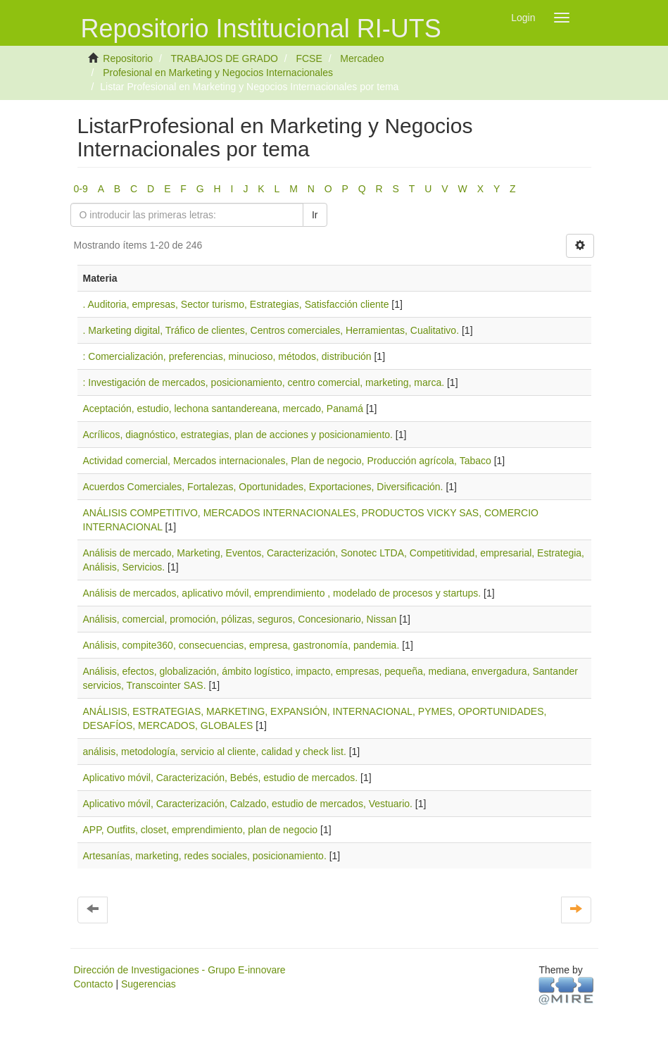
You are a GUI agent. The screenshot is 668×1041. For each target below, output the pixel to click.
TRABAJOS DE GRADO (223, 58)
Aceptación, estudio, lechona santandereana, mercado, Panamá (223, 408)
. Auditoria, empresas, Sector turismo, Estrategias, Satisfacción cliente (236, 304)
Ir (315, 214)
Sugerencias (148, 984)
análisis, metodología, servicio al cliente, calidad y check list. (214, 751)
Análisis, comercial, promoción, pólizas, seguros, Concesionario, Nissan (240, 619)
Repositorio (128, 58)
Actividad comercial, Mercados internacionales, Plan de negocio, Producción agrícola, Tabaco (287, 460)
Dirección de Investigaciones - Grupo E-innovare (180, 969)
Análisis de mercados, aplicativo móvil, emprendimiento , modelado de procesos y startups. (282, 593)
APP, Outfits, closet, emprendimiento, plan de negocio (200, 829)
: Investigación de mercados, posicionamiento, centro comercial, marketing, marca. (264, 382)
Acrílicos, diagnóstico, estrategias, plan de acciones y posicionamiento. (238, 434)
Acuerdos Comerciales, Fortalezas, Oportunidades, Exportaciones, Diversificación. (263, 486)
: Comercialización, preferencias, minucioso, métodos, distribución (227, 356)
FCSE (309, 58)
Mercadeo (362, 58)
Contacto (93, 984)
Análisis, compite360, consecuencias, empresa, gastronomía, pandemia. (241, 645)
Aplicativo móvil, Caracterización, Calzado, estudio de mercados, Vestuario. (247, 803)
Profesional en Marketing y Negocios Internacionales (218, 72)
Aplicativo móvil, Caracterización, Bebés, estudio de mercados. (220, 777)
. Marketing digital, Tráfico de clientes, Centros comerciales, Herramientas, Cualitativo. (271, 330)
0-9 (81, 188)
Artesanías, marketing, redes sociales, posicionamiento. (205, 855)
